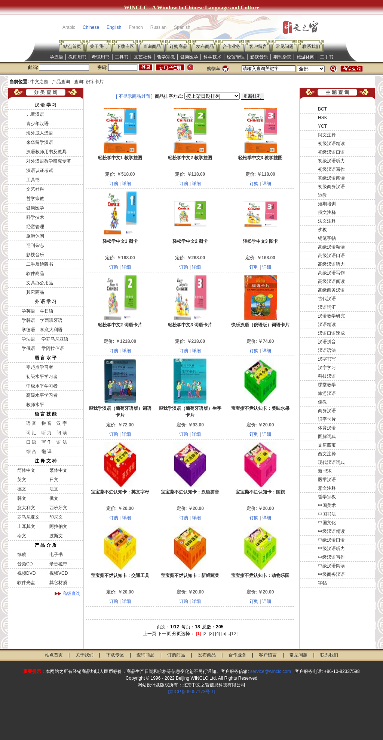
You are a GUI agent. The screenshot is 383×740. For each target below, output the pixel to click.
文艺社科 (143, 57)
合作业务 (231, 46)
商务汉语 (327, 410)
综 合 (31, 451)
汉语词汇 (327, 307)
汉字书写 (327, 359)
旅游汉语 (327, 393)
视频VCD (58, 573)
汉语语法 (327, 350)
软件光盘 (26, 582)
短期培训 (327, 203)
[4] (217, 633)
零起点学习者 (39, 367)
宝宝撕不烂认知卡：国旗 (260, 492)
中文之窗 (39, 81)
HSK (322, 117)
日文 (53, 479)
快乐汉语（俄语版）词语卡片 (260, 324)
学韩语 (28, 320)
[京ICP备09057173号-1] (191, 691)
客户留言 (258, 46)
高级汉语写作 (331, 272)
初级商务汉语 (331, 186)
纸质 (21, 554)
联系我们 (311, 46)
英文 (21, 479)
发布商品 (205, 46)
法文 (53, 489)
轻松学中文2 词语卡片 (120, 324)
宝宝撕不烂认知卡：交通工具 (120, 575)
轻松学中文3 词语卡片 (190, 324)
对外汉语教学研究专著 (48, 161)
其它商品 (35, 292)
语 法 (61, 442)
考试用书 (101, 57)
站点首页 (72, 46)
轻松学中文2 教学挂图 (190, 157)
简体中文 (26, 470)
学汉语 (56, 57)
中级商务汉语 (331, 574)
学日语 (46, 311)
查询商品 (152, 46)
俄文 (53, 498)
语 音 (31, 423)
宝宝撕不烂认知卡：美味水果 (260, 408)
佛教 (322, 229)
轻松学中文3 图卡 (260, 241)
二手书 (326, 57)
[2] (205, 633)
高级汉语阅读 (331, 281)
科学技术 (212, 57)
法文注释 (327, 221)
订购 (113, 183)
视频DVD (26, 573)
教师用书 (77, 57)
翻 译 (47, 451)
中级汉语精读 (331, 531)
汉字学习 (327, 367)
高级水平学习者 (42, 395)
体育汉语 (327, 428)
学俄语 (28, 348)
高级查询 (71, 593)
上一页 (149, 633)
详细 (126, 183)
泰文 (21, 535)
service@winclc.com (270, 671)
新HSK (325, 471)
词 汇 (31, 432)
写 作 (47, 442)
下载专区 (125, 46)
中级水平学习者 (42, 386)
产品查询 (61, 81)
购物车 (213, 68)
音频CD (25, 564)
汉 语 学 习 (45, 105)
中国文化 (327, 522)
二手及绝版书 (39, 264)
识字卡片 (327, 419)
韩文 (21, 498)
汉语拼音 (327, 341)
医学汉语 (327, 479)
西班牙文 (58, 507)
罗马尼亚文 (28, 517)
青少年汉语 (37, 123)
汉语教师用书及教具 (46, 151)
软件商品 (35, 273)
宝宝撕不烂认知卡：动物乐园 (260, 575)
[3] (211, 633)
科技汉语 (327, 376)
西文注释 (327, 453)
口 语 (31, 442)
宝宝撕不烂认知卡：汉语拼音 (190, 492)
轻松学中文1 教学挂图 (120, 157)
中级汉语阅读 (331, 565)
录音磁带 (58, 564)
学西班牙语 (51, 320)
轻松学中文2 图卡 (190, 241)
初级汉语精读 (331, 143)
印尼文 (56, 517)
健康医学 (189, 57)
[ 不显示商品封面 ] (134, 96)
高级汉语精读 (331, 247)
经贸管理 (236, 57)
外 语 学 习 (45, 301)
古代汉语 (327, 298)
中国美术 (327, 505)
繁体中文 (58, 470)
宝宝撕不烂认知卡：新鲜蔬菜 (190, 575)
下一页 (164, 633)
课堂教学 (327, 384)
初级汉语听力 (331, 160)
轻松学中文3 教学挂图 (260, 157)
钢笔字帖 (327, 238)
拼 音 (47, 423)
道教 (322, 195)
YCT (322, 126)
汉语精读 (327, 324)
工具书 (121, 57)
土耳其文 (26, 526)
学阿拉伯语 (52, 348)
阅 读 (61, 432)
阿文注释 (327, 135)
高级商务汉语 (331, 290)
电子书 (56, 554)
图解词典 (327, 436)
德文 (21, 489)
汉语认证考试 (39, 170)
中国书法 (327, 514)
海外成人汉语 (39, 133)
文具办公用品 (39, 283)
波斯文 (56, 535)
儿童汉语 (35, 114)
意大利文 (26, 507)
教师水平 (35, 404)
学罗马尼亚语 (54, 339)
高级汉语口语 (331, 255)
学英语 (28, 311)
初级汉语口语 (331, 152)
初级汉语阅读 (331, 178)
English (114, 27)
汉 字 (61, 423)
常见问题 (285, 46)
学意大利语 (51, 329)
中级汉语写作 (331, 557)
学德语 (28, 329)
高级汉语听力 (331, 264)
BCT (322, 109)
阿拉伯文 (58, 526)
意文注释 (327, 488)
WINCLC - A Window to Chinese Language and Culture (191, 7)
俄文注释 (327, 212)
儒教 (322, 402)
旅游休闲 (306, 57)
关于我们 (99, 46)
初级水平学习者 (42, 376)
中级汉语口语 (331, 540)
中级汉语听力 (331, 548)
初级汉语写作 (331, 169)
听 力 (47, 432)
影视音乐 (259, 57)
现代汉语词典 (331, 462)
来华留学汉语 (39, 142)
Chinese (91, 27)
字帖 (322, 583)
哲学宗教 (166, 57)
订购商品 (178, 46)
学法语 (28, 339)
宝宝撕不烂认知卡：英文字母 (120, 492)
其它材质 (58, 582)
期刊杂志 (282, 57)
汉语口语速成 (331, 333)
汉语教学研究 (331, 315)
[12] (234, 633)
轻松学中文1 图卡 (120, 241)
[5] (223, 633)
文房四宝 (327, 445)
